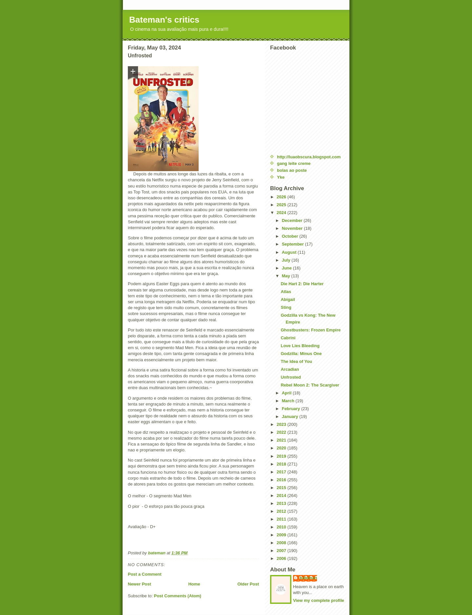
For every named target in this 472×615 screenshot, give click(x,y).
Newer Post (139, 584)
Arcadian (290, 369)
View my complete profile (318, 600)
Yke (281, 177)
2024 (282, 212)
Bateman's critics (164, 20)
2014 (282, 495)
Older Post (248, 584)
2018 (282, 464)
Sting (286, 307)
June (287, 268)
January (290, 416)
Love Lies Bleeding (300, 345)
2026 (282, 196)
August (290, 252)
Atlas (286, 291)
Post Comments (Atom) (177, 595)
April (287, 392)
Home (194, 584)
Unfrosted (291, 377)
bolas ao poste (292, 170)
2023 (282, 424)
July (287, 260)
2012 (282, 511)
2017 (282, 471)
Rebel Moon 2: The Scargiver (310, 385)
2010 (282, 527)
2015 (282, 487)
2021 (282, 440)
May (286, 275)
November (293, 228)
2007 (282, 550)
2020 (282, 448)
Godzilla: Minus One (301, 353)
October (290, 236)
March (289, 400)
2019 (282, 456)
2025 (282, 204)
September (293, 244)
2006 (282, 558)
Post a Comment (145, 574)
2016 (282, 479)
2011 (282, 519)
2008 (282, 542)
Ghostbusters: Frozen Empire (311, 329)
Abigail (288, 299)
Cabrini (288, 337)
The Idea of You (296, 361)
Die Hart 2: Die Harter (302, 283)
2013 (282, 503)
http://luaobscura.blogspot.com (309, 156)
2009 (282, 534)
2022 (282, 432)
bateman (308, 577)
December (293, 220)
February (291, 408)
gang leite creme (294, 163)
